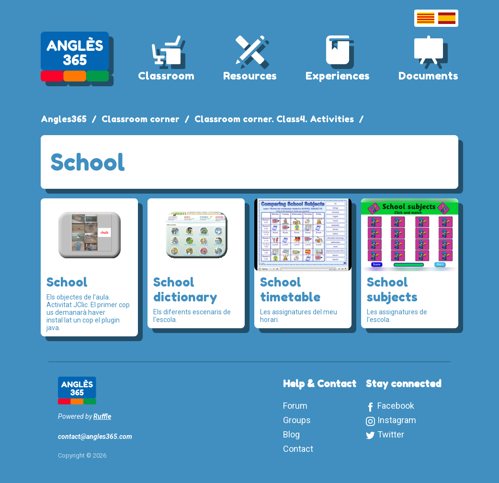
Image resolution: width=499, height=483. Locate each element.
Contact (298, 449)
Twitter (390, 434)
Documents (428, 75)
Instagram (396, 420)
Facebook (395, 406)
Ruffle (102, 416)
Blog (291, 434)
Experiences (338, 75)
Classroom (166, 75)
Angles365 (64, 119)
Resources (250, 75)
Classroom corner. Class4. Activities (274, 119)
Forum (295, 406)
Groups (297, 420)
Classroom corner (141, 119)
